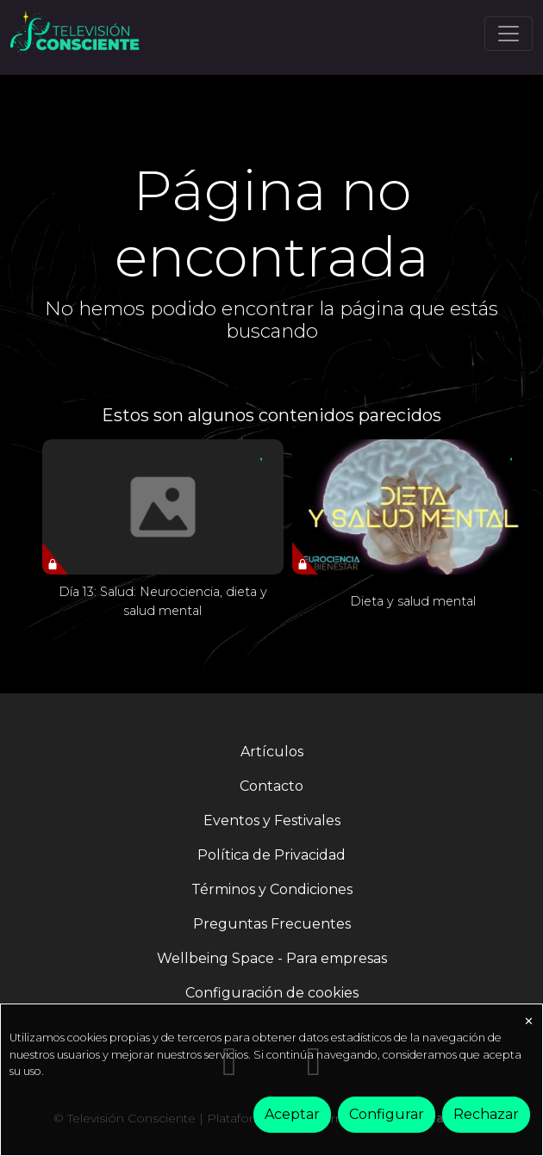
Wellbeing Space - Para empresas (272, 958)
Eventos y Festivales (271, 820)
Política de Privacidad (271, 855)
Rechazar (486, 1114)
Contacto (271, 786)
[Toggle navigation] (508, 33)
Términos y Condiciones (272, 889)
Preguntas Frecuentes (272, 924)
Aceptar (292, 1114)
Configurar (386, 1114)
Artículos (271, 751)
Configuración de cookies (272, 993)
